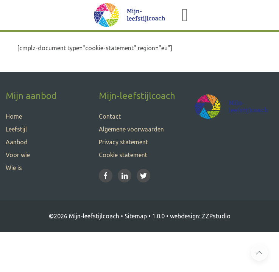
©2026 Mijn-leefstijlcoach (84, 216)
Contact (110, 116)
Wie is (14, 167)
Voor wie (18, 154)
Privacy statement (123, 142)
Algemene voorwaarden (131, 129)
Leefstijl (16, 129)
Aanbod (17, 142)
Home (14, 116)
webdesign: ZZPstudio (200, 216)
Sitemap (136, 216)
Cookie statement (123, 154)
